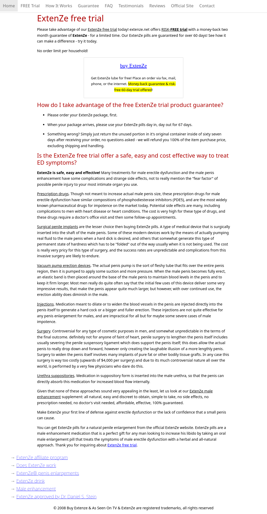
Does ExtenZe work (36, 465)
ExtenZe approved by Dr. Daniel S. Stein (56, 496)
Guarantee (88, 6)
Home (9, 6)
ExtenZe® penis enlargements (47, 473)
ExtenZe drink (30, 481)
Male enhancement (36, 489)
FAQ (109, 6)
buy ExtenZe (133, 66)
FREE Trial (30, 6)
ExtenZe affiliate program (42, 457)
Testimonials (131, 6)
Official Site (182, 6)
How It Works (58, 6)
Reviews (157, 6)
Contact (207, 6)
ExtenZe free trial (122, 445)
